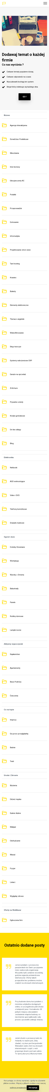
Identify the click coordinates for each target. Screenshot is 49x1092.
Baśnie (12, 747)
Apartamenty (15, 668)
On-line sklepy (15, 430)
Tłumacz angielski (17, 319)
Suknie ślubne (15, 813)
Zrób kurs (14, 388)
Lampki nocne (15, 630)
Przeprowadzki (16, 208)
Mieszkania (14, 153)
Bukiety (13, 291)
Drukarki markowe (17, 523)
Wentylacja (14, 561)
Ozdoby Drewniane (17, 547)
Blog (12, 443)
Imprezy (13, 720)
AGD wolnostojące (17, 481)
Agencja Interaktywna (18, 125)
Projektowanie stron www (20, 250)
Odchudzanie (15, 841)
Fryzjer (12, 868)
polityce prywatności (18, 1088)
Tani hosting (15, 264)
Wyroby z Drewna (17, 575)
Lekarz (12, 882)
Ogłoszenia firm (16, 920)
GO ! (24, 97)
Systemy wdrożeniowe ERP (21, 360)
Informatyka (15, 236)
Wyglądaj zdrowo (17, 896)
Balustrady (14, 588)
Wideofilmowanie (17, 333)
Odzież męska (15, 799)
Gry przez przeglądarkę (19, 734)
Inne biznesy (15, 167)
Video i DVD (15, 495)
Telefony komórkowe (18, 509)
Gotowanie (14, 222)
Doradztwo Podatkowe (19, 139)
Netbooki (13, 468)
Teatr (12, 761)
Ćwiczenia (14, 696)
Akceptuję (33, 1088)
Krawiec (13, 278)
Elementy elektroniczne (19, 305)
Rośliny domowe (16, 616)
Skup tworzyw (15, 347)
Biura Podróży (15, 682)
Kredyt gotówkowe (17, 416)
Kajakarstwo (15, 654)
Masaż (12, 855)
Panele (12, 602)
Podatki (13, 195)
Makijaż (13, 827)
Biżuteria (13, 785)
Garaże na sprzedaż (18, 374)
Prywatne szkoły (16, 402)
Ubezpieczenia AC (17, 181)
